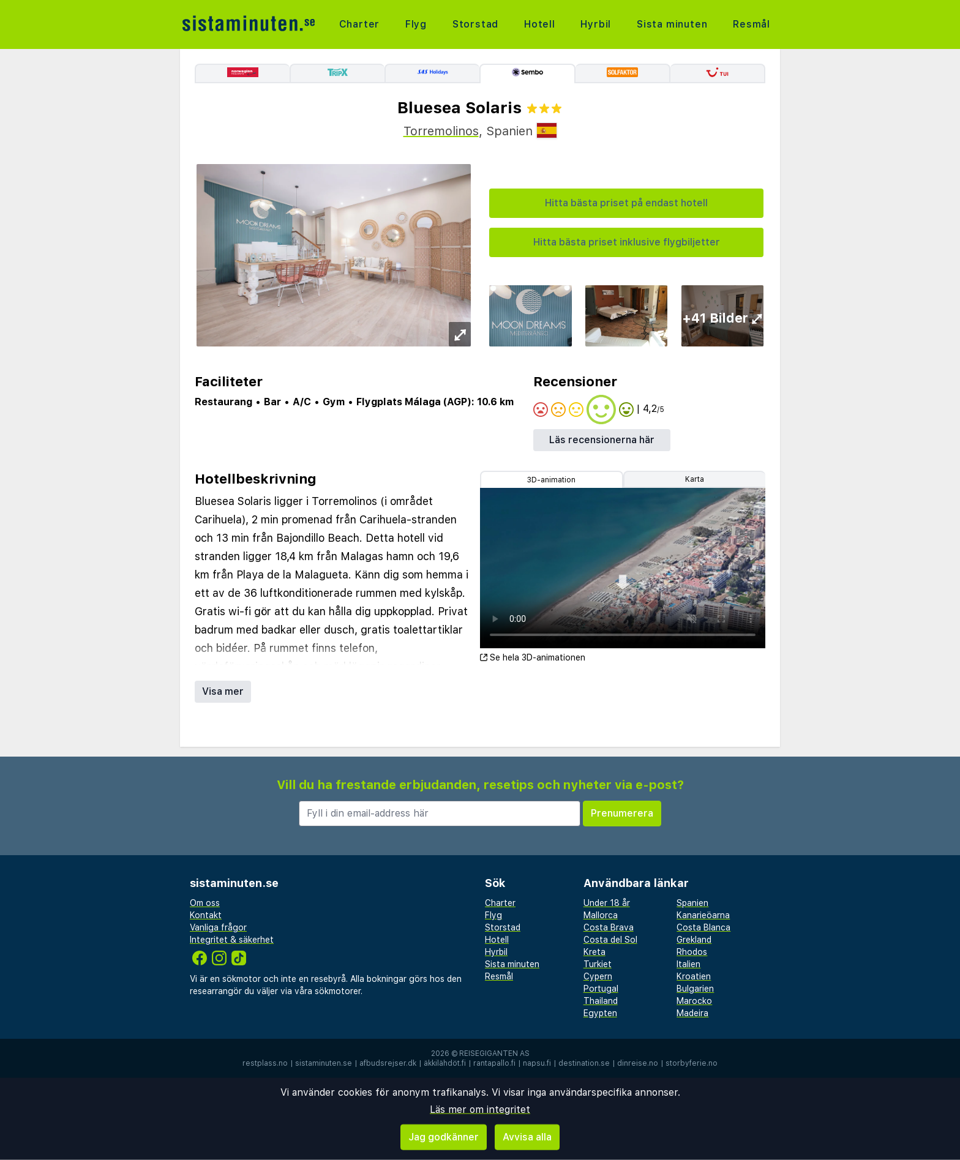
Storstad (475, 24)
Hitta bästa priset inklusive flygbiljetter (626, 242)
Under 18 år (606, 903)
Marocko (694, 1001)
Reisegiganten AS (494, 1053)
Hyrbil (595, 24)
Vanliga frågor (218, 927)
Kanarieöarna (703, 915)
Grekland (694, 940)
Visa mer (223, 691)
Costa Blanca (703, 927)
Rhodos (692, 952)
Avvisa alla (527, 1137)
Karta (694, 479)
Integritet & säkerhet (232, 940)
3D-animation (551, 480)
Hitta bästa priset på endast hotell (626, 203)
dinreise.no (637, 1063)
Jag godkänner (443, 1137)
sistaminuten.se (323, 1063)
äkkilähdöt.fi (445, 1063)
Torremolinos (441, 131)
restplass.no (265, 1063)
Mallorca (600, 915)
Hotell (539, 24)
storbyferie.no (692, 1063)
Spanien (692, 903)
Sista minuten (672, 24)
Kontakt (206, 915)
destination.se (584, 1063)
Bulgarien (695, 988)
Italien (688, 964)
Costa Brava (608, 927)
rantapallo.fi (494, 1063)
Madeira (692, 1013)
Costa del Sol (610, 940)
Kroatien (694, 976)
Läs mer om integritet (480, 1109)
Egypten (600, 1013)
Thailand (600, 1001)
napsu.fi (537, 1063)
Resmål (751, 24)
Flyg (416, 24)
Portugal (600, 988)
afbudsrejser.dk (387, 1063)
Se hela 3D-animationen (532, 657)
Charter (359, 24)
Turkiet (597, 964)
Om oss (205, 903)
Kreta (594, 952)
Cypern (597, 976)
